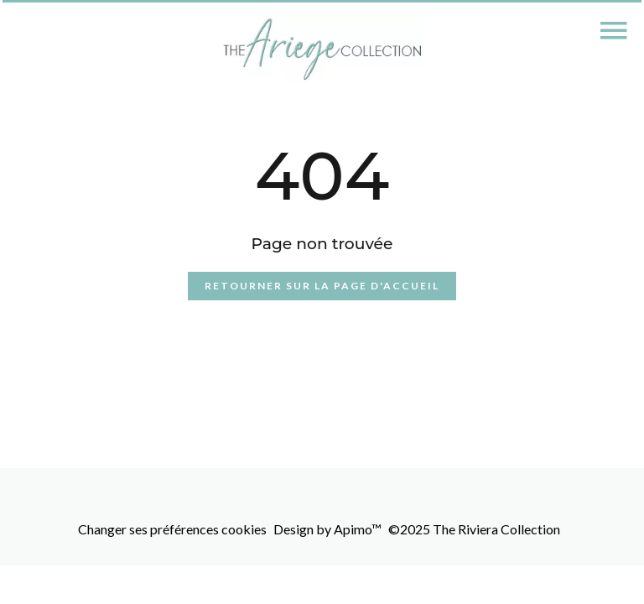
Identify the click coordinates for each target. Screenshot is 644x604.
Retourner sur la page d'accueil (322, 285)
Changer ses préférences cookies (172, 529)
